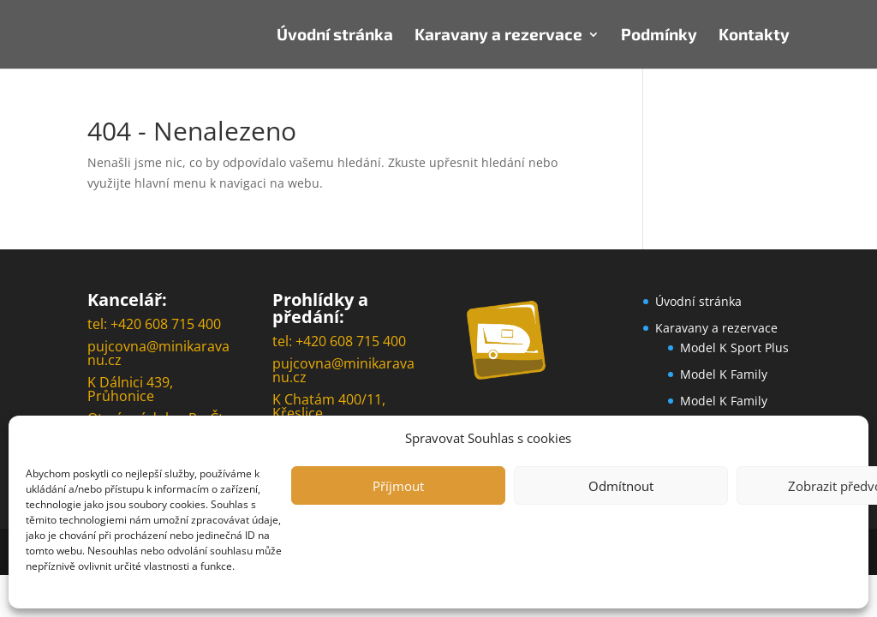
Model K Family (723, 374)
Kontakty (754, 36)
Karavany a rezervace (498, 36)
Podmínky (659, 36)
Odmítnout (620, 485)
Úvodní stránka (335, 36)
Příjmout (398, 485)
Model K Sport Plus (734, 347)
